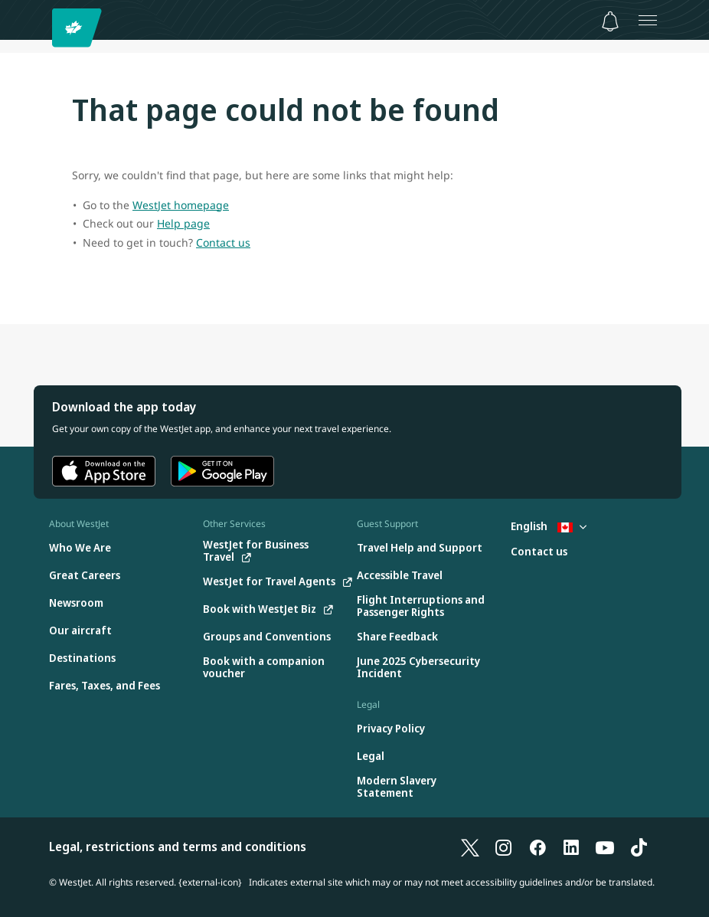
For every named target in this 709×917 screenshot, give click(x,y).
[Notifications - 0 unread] (610, 21)
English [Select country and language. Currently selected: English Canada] (548, 526)
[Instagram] (504, 846)
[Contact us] (539, 552)
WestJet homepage (180, 205)
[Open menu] (648, 20)
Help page (183, 223)
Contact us (223, 242)
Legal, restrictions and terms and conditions (177, 846)
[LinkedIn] (571, 846)
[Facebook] (537, 846)
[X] (470, 846)
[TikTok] (638, 846)
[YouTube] (605, 846)
